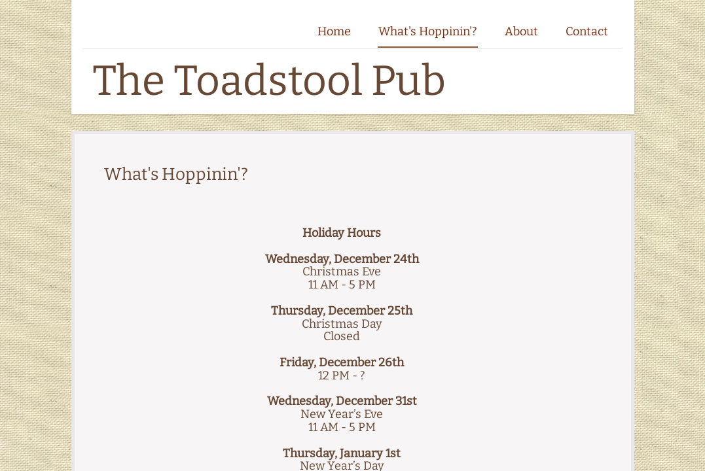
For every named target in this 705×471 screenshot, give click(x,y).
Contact (587, 31)
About (521, 31)
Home (334, 31)
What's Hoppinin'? (427, 31)
